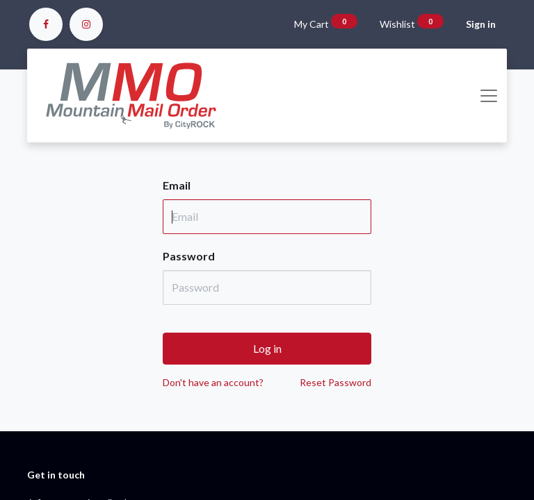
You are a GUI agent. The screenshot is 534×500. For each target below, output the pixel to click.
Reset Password (335, 382)
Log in (267, 348)
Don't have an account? (213, 382)
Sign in (481, 24)
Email (177, 185)
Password (189, 255)
